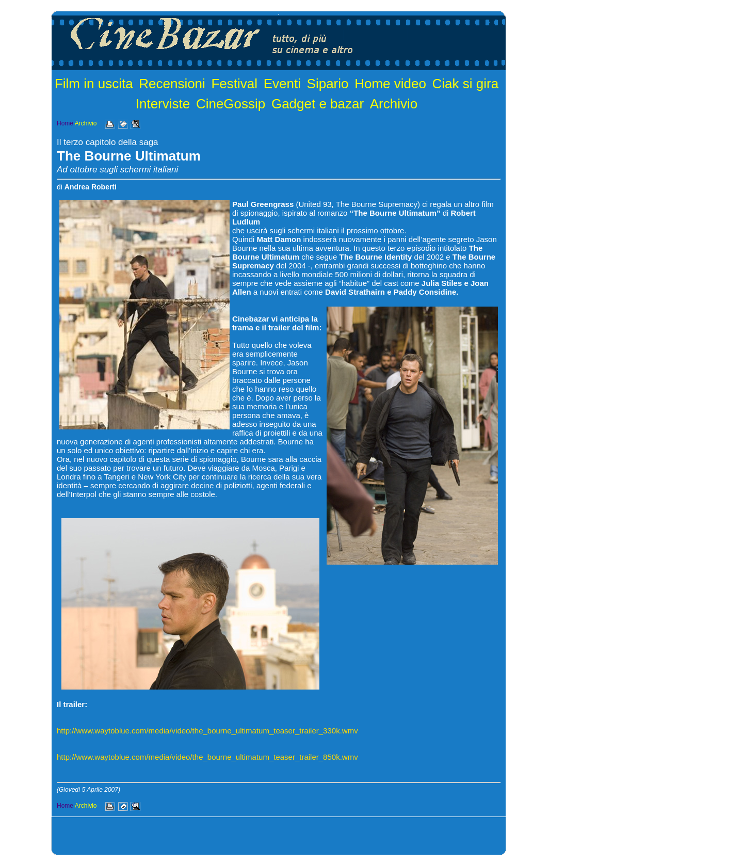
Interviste (163, 103)
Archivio (393, 103)
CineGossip (230, 103)
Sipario (328, 83)
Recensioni (172, 83)
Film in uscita (94, 83)
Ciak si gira (465, 83)
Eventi (282, 83)
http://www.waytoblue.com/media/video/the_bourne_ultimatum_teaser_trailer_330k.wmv (207, 730)
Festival (234, 83)
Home (65, 123)
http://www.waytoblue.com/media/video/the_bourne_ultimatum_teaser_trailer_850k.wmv (207, 757)
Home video (390, 83)
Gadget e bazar (317, 103)
